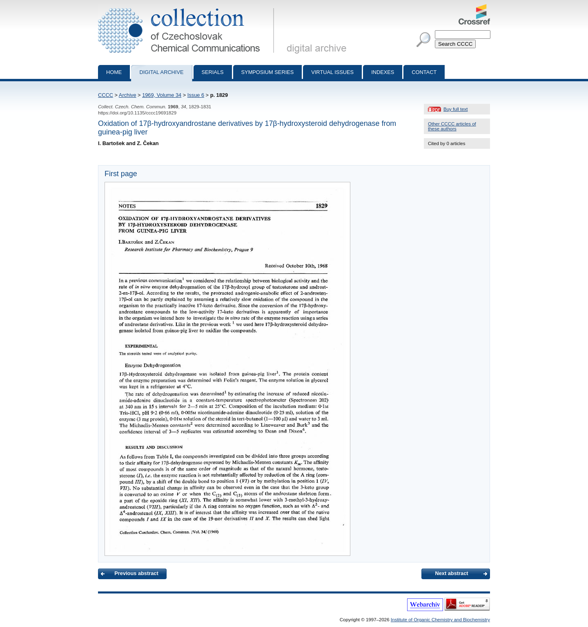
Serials (213, 72)
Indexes (382, 72)
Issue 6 (195, 95)
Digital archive (161, 72)
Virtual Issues (332, 72)
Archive (127, 95)
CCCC (105, 95)
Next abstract (451, 573)
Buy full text (455, 109)
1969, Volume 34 (161, 95)
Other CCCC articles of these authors (452, 126)
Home (114, 72)
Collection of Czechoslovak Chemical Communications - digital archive (187, 7)
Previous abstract (136, 573)
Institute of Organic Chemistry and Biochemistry (440, 619)
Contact (424, 72)
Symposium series (267, 72)
